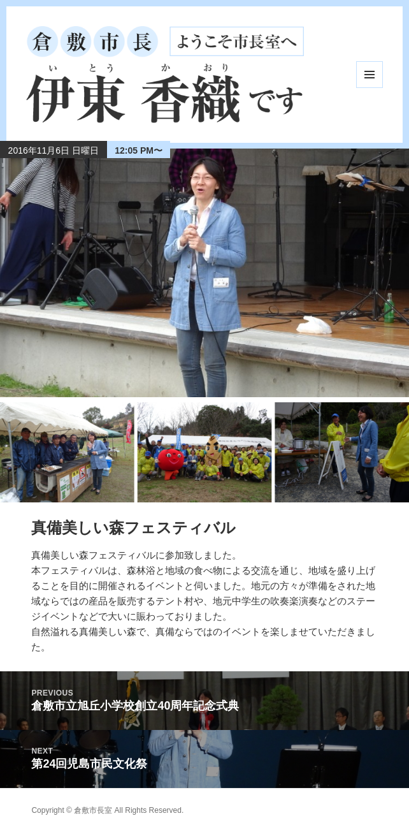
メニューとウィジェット (369, 74)
